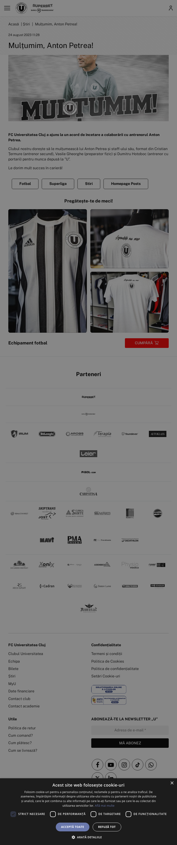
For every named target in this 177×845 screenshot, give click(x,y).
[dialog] (88, 811)
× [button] (172, 783)
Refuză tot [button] (107, 827)
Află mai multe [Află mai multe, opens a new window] (105, 806)
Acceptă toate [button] (72, 827)
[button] (88, 837)
